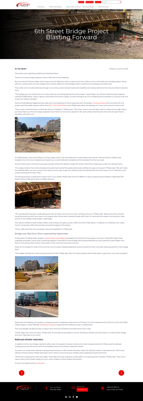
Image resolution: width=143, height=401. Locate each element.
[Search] (112, 2)
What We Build (55, 7)
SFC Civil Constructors (58, 105)
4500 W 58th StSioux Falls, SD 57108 (115, 388)
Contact (98, 2)
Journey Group (99, 103)
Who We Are (103, 7)
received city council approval (56, 238)
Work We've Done (73, 7)
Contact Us (82, 390)
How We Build (88, 7)
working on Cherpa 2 (48, 325)
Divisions (41, 7)
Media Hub (89, 2)
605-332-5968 (55, 390)
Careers (81, 2)
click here (40, 363)
